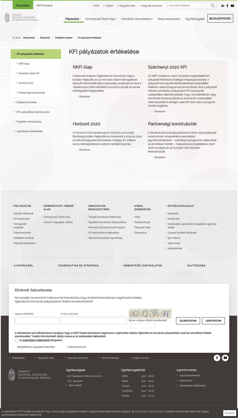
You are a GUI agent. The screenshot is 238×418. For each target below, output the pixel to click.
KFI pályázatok (21, 218)
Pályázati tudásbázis (25, 243)
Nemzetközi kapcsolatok (143, 265)
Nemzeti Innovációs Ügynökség (105, 238)
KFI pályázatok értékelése (89, 38)
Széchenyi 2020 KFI (29, 73)
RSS (97, 5)
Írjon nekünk (174, 238)
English (109, 5)
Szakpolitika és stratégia (78, 265)
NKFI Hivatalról (45, 5)
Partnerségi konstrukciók (32, 92)
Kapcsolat (173, 213)
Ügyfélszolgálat (195, 18)
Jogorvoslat (174, 243)
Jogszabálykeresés (189, 375)
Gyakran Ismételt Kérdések (182, 232)
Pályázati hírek (142, 227)
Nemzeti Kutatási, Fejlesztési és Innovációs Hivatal (31, 383)
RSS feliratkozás (110, 358)
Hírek (137, 217)
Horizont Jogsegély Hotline (58, 222)
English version (141, 358)
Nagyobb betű (46, 358)
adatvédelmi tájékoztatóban (150, 411)
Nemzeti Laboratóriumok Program (106, 227)
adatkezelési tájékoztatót (92, 336)
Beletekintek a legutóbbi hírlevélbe (36, 347)
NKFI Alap (24, 63)
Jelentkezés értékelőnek (29, 131)
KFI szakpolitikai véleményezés (33, 112)
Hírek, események (168, 18)
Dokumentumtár (22, 232)
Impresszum (186, 380)
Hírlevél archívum (77, 347)
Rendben (230, 413)
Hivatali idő (173, 218)
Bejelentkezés (220, 18)
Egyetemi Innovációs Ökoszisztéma (107, 222)
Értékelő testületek (27, 102)
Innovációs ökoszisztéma (136, 18)
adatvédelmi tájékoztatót (36, 340)
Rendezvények (142, 222)
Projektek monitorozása (29, 121)
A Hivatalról (23, 265)
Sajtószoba (196, 265)
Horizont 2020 (26, 83)
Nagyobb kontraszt (151, 5)
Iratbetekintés (175, 248)
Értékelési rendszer (63, 38)
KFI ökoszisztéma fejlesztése (103, 232)
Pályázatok (72, 18)
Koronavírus (141, 232)
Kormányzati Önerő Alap (100, 18)
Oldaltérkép (18, 358)
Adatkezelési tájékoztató (192, 385)
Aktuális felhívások (23, 213)
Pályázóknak (23, 5)
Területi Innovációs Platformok (104, 217)
